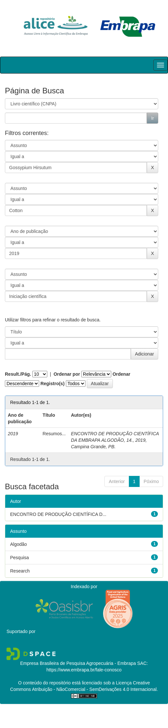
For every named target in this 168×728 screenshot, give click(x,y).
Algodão (18, 544)
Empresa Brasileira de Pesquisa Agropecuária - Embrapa (78, 663)
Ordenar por (66, 374)
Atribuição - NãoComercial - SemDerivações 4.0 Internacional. (94, 689)
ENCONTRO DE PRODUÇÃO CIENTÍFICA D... (58, 514)
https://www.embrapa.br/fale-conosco (83, 669)
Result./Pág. (18, 374)
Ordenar (121, 374)
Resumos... (54, 433)
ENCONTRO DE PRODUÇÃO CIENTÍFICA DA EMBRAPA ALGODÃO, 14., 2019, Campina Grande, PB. (115, 440)
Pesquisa (19, 557)
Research (20, 570)
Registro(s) (52, 383)
